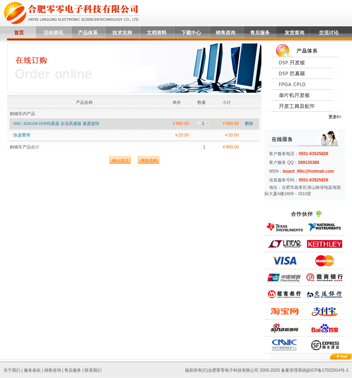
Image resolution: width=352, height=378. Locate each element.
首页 (19, 32)
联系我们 (93, 370)
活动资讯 (53, 32)
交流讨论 (329, 32)
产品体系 (88, 32)
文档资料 (157, 32)
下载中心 (191, 32)
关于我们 (12, 370)
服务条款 (32, 370)
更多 (334, 116)
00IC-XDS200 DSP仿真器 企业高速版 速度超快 (56, 123)
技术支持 (122, 32)
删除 (249, 123)
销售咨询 (225, 32)
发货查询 (294, 32)
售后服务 (260, 32)
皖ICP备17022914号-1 (327, 370)
